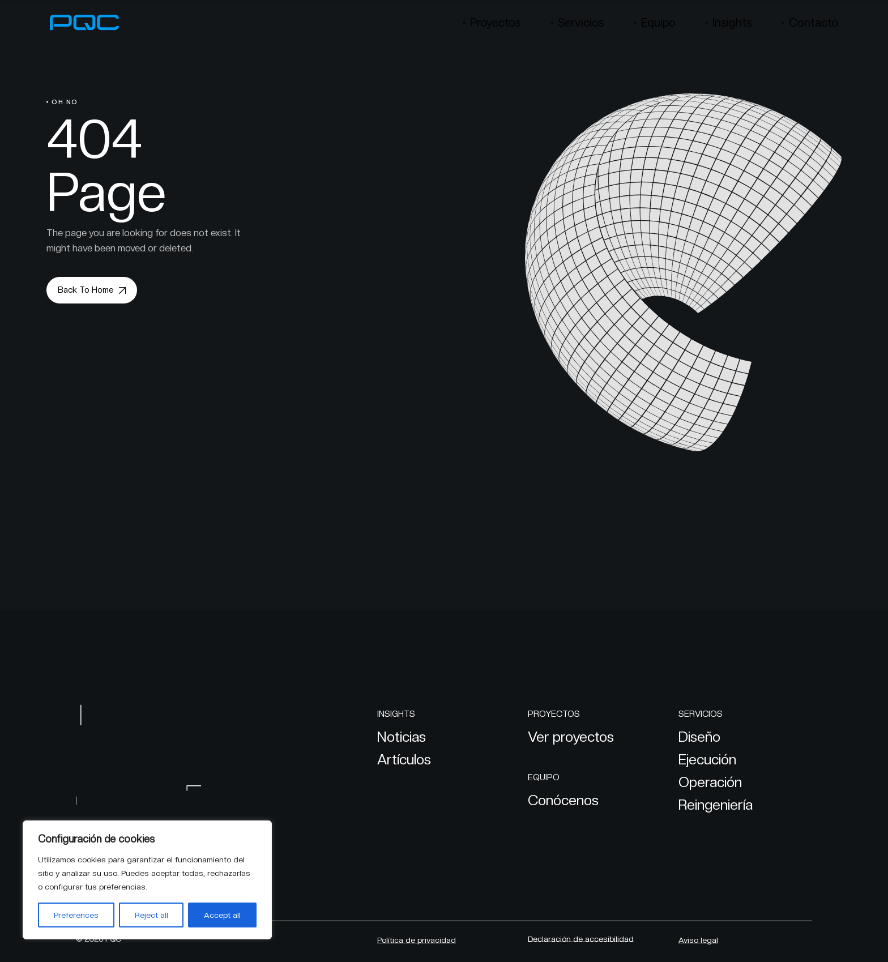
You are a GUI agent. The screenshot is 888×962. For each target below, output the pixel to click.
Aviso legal (698, 939)
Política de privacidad (416, 939)
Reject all (151, 915)
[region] (147, 879)
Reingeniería (715, 804)
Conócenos (563, 800)
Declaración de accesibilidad (581, 938)
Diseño (699, 736)
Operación (710, 781)
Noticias (401, 736)
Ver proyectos (571, 736)
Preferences (76, 915)
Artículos (404, 759)
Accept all (222, 915)
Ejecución (707, 759)
